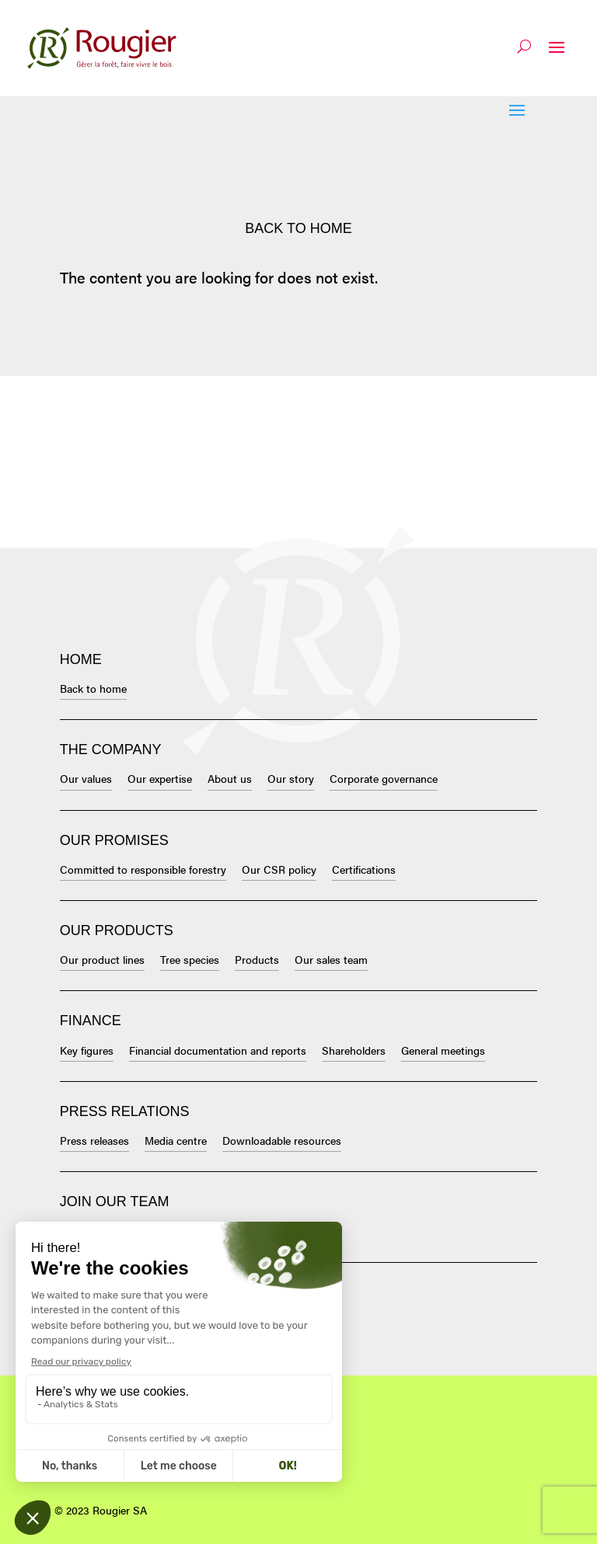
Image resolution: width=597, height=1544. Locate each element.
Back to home (298, 228)
